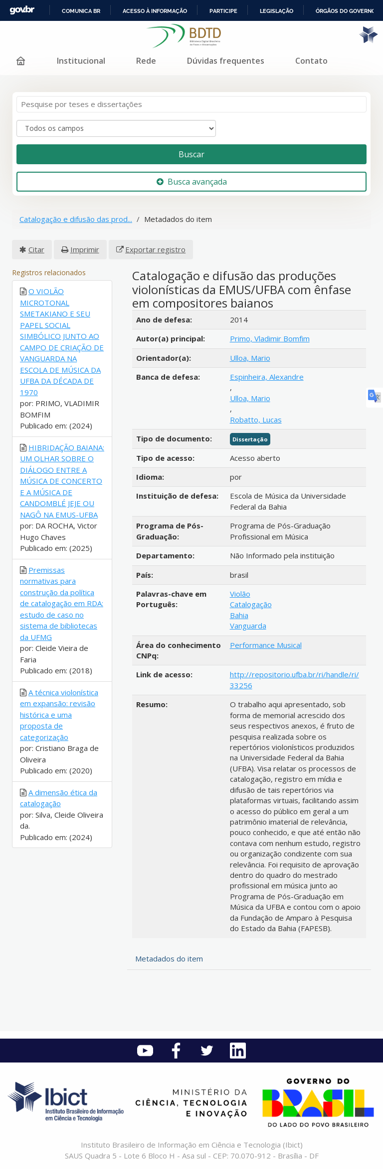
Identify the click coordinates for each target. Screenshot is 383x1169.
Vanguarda (248, 626)
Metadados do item (169, 958)
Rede (146, 60)
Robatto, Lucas (256, 420)
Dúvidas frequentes (225, 60)
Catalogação (251, 604)
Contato (311, 60)
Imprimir (84, 249)
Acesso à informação (155, 11)
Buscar (191, 154)
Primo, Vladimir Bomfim (270, 338)
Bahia (239, 615)
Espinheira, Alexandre (267, 377)
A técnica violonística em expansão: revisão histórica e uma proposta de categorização (59, 714)
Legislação (276, 11)
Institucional (81, 60)
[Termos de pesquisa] (191, 104)
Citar (36, 249)
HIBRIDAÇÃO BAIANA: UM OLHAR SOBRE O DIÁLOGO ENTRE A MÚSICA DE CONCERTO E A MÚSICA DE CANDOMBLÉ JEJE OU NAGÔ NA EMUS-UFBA (62, 481)
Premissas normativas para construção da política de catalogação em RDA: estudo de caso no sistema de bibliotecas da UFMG (61, 603)
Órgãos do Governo (346, 11)
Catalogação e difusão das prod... (75, 219)
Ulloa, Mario (250, 358)
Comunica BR (81, 11)
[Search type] (116, 128)
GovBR (21, 10)
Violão (240, 594)
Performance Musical (266, 645)
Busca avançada (192, 181)
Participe (223, 11)
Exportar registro (155, 249)
